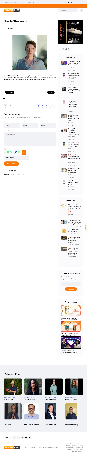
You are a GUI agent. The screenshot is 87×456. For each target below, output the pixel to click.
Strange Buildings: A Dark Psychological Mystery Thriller (74, 144)
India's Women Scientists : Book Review (73, 182)
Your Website (43, 122)
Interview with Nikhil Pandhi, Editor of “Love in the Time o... (74, 63)
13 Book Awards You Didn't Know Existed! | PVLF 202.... (69, 319)
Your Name (7, 122)
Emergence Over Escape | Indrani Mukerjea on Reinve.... (69, 352)
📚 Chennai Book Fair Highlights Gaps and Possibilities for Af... (74, 157)
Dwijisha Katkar (71, 400)
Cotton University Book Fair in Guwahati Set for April (73, 117)
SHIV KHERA (8, 400)
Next (51, 92)
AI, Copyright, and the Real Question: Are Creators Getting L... (74, 76)
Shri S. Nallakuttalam (31, 425)
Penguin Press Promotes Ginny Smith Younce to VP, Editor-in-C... (74, 90)
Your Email (24, 122)
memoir (43, 99)
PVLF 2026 (85, 227)
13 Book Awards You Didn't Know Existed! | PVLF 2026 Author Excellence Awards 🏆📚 (74, 208)
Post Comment (11, 163)
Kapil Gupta (8, 425)
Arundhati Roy (29, 400)
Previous (10, 92)
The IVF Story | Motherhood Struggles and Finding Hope (72, 104)
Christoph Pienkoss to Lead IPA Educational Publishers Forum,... (74, 131)
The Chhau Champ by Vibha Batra (73, 230)
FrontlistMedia (9, 99)
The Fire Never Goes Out (32, 99)
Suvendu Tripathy (71, 425)
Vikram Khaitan (50, 400)
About (22, 2)
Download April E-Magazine (44, 6)
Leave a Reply (8, 131)
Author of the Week (9, 397)
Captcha (6, 149)
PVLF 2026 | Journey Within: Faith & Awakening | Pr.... (70, 334)
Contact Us (30, 2)
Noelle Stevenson (19, 99)
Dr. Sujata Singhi (50, 425)
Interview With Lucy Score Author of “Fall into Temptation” (74, 222)
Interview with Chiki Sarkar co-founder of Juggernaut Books (74, 239)
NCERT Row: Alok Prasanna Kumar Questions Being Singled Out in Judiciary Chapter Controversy (73, 252)
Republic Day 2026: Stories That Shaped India (74, 170)
